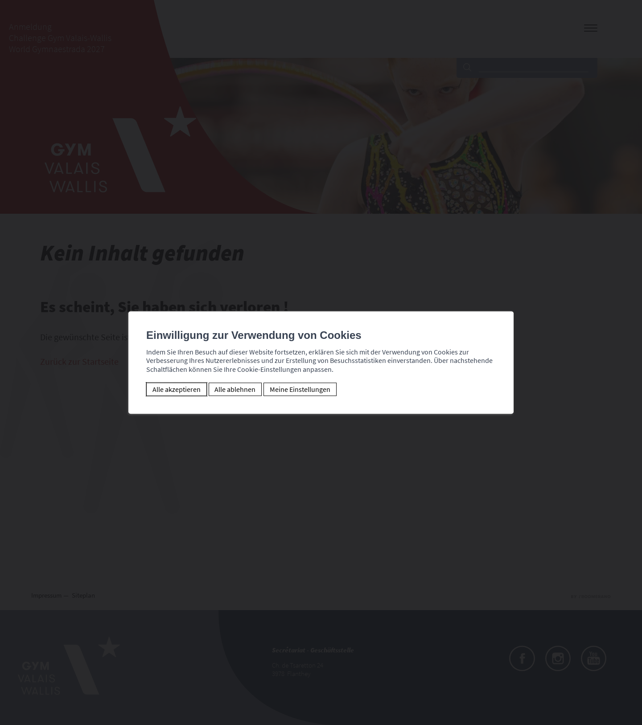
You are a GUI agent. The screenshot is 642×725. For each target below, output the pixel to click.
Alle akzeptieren (176, 389)
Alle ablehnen (234, 389)
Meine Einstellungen (300, 389)
